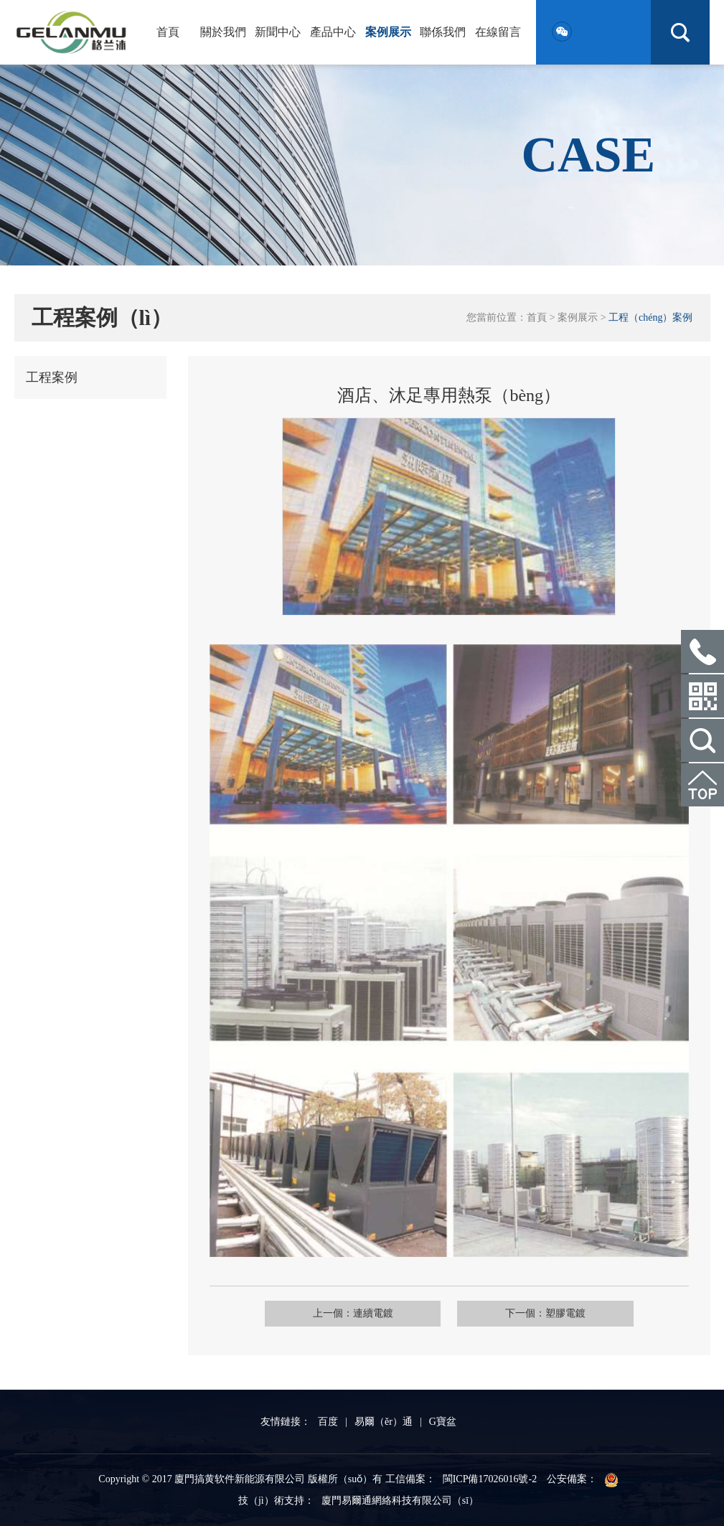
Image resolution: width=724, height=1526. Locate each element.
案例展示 (388, 32)
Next (626, 516)
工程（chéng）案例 (650, 317)
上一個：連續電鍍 (353, 1313)
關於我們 (223, 32)
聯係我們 (443, 32)
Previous (272, 516)
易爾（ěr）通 (383, 1421)
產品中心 (333, 32)
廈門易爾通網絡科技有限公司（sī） (400, 1500)
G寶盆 (442, 1421)
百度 (328, 1421)
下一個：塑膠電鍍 (545, 1313)
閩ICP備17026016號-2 (490, 1479)
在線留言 (498, 32)
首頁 (167, 32)
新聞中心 (278, 32)
